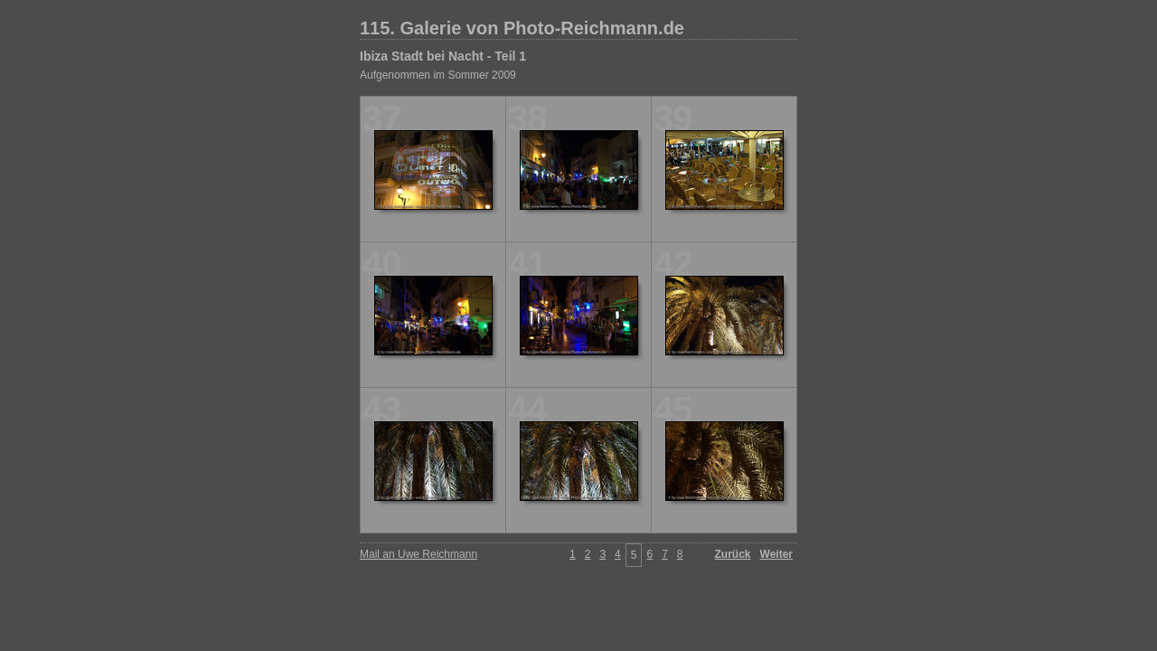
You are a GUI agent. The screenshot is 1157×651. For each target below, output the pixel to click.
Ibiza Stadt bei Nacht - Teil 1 (443, 56)
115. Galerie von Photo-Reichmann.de (522, 28)
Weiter (776, 554)
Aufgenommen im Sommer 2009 (438, 75)
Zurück (733, 554)
